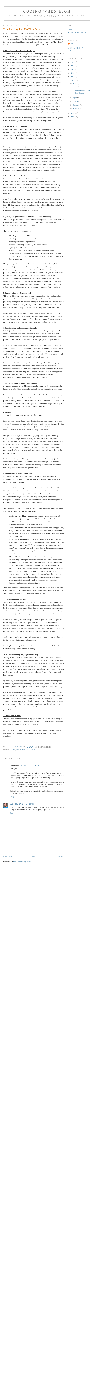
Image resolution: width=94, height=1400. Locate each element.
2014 (73, 69)
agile (12, 750)
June (75, 83)
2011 (73, 80)
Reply (12, 797)
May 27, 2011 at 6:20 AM (24, 804)
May (75, 87)
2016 (73, 66)
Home (34, 856)
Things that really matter (77, 32)
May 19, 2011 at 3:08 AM (29, 765)
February (76, 105)
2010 (73, 113)
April (75, 98)
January (76, 108)
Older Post (60, 856)
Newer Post (7, 856)
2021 (73, 62)
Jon (72, 44)
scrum (32, 750)
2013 (73, 73)
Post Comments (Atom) (22, 862)
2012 (73, 77)
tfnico (12, 804)
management (22, 750)
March (75, 101)
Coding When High (47, 11)
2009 (73, 117)
